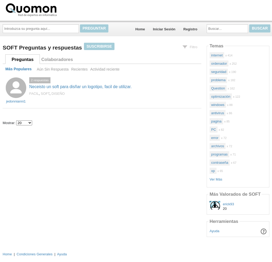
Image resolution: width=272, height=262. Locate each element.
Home (140, 29)
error (214, 138)
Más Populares (18, 69)
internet (217, 55)
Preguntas (23, 59)
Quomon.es (48, 9)
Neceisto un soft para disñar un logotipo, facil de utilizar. (80, 86)
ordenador (219, 64)
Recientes (79, 69)
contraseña (219, 163)
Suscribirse (99, 46)
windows (217, 105)
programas (219, 154)
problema (218, 80)
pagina (216, 121)
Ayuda (214, 231)
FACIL (34, 94)
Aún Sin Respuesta (53, 69)
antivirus (217, 113)
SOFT (45, 94)
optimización (220, 97)
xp (213, 171)
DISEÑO (58, 94)
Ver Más (216, 179)
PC (213, 130)
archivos (217, 146)
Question (218, 88)
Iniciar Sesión (164, 29)
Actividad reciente (105, 69)
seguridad (218, 72)
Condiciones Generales (35, 254)
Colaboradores (57, 59)
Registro (190, 29)
